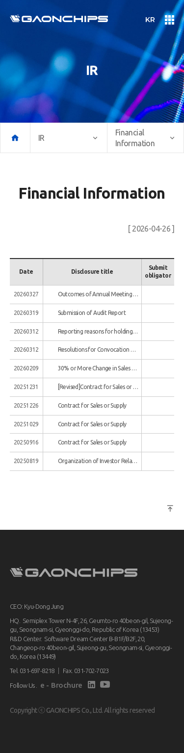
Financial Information (145, 138)
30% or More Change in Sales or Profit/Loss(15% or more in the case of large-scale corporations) (98, 368)
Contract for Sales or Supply (92, 405)
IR (68, 137)
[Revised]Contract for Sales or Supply (98, 387)
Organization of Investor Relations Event (98, 461)
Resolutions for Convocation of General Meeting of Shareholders (98, 349)
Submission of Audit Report (92, 313)
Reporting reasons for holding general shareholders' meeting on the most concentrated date (98, 331)
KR (150, 19)
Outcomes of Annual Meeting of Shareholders (98, 294)
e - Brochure (61, 685)
